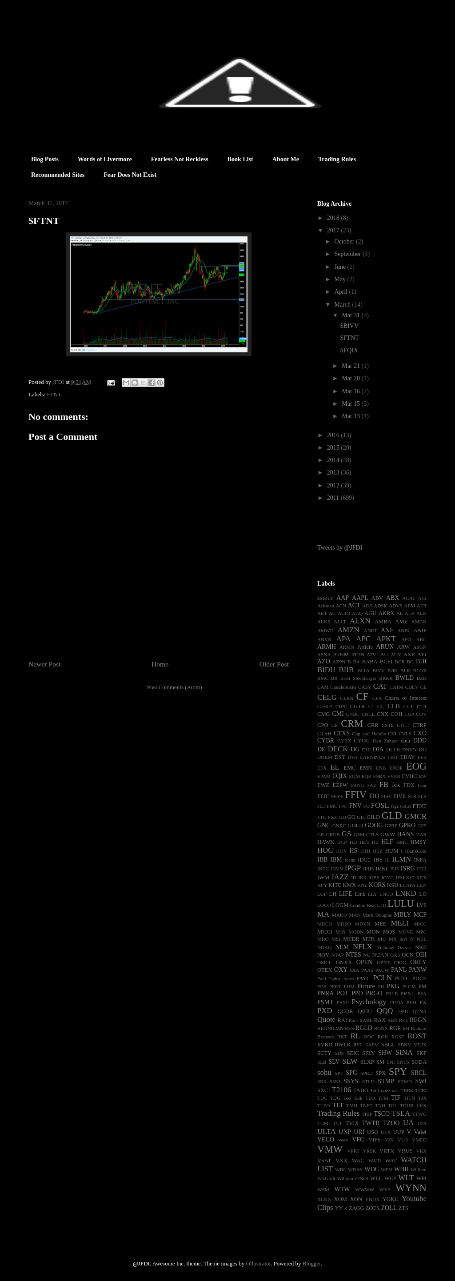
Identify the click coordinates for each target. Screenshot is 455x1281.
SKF (421, 1053)
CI (371, 706)
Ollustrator (258, 1263)
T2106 (341, 1089)
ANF (387, 630)
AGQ (357, 613)
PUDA (396, 1002)
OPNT (383, 962)
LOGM (340, 905)
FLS (422, 796)
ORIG (400, 962)
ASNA (324, 654)
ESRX (379, 776)
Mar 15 (351, 403)
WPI (421, 1178)
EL (334, 767)
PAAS (367, 970)
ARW (403, 647)
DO (423, 749)
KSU (392, 885)
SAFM (372, 1044)
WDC (371, 1169)
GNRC (339, 825)
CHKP (324, 706)
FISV (386, 796)
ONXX (344, 962)
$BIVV (349, 326)
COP (409, 714)
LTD (382, 905)
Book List (240, 159)
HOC (325, 850)
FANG (357, 785)
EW (423, 776)
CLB (394, 706)
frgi (394, 806)
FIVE (399, 796)
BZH (422, 678)
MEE (381, 924)
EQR (366, 776)
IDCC (364, 860)
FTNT (54, 394)
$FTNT (349, 338)
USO (372, 1132)
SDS (339, 1053)
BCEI (386, 661)
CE (423, 687)
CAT (380, 686)
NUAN (380, 955)
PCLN (382, 978)
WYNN (411, 1187)
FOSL (380, 805)
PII (381, 986)
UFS (422, 1123)
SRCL (419, 1072)
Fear (422, 785)
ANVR (324, 639)
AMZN (348, 630)
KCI (410, 877)
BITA (363, 670)
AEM (409, 605)
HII (375, 842)
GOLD (355, 825)
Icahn (349, 859)
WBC (340, 1169)
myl (403, 939)
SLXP (367, 1062)
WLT (406, 1177)
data (405, 741)
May (340, 279)
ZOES (372, 1208)
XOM (340, 1199)
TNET (366, 1105)
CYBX (344, 740)
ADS (367, 605)
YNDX (372, 1199)
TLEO (323, 1105)
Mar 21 (351, 366)
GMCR (416, 816)
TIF (395, 1097)
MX (393, 939)
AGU (370, 613)
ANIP (420, 630)
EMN (365, 768)
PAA (354, 970)
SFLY (368, 1053)
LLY (372, 894)
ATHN (357, 654)
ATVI (372, 654)
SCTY (324, 1053)
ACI (422, 598)
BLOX (420, 670)
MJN (340, 931)
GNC (324, 825)
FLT (321, 806)
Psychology (368, 1002)
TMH (351, 1105)
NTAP (337, 955)
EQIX (339, 776)
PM (423, 986)
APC (363, 639)
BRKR (385, 678)
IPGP (353, 868)
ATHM (341, 654)
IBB (322, 859)
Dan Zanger (385, 740)
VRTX (387, 1151)
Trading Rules (337, 159)
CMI (337, 713)
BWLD (404, 677)
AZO (323, 661)
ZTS (403, 1208)
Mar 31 (351, 315)
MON (373, 932)
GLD (392, 815)
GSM (359, 834)
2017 (334, 230)
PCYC (402, 978)
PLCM (408, 986)
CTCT (403, 725)
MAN (354, 915)
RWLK (343, 1045)
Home (160, 664)
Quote (326, 1019)
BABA (370, 661)
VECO (325, 1139)
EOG (416, 766)
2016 (334, 435)
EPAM (324, 776)
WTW (342, 1189)
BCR (400, 661)
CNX (383, 714)
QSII (403, 1011)
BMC (322, 678)
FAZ (371, 785)
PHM (349, 986)
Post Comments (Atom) (174, 687)
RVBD (324, 1045)
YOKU (391, 1199)
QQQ (385, 1010)
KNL (362, 885)
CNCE (368, 714)
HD (353, 842)
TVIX (352, 1123)
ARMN (347, 647)
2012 (334, 485)
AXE (409, 654)
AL (399, 613)
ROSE (397, 1036)
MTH (369, 939)
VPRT (353, 1150)
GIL (361, 817)
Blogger (312, 1263)
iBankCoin (416, 851)
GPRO (407, 825)
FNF (343, 806)
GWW (387, 834)
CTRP (420, 725)
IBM (336, 859)
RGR (395, 1028)
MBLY (402, 914)
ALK (421, 613)
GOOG (374, 825)
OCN (408, 955)
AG (332, 613)
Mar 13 (351, 416)
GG (351, 817)
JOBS (373, 877)
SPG (351, 1072)
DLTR (393, 749)
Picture (366, 986)
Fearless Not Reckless (179, 159)
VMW (330, 1149)
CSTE (388, 725)
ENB (381, 767)
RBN (392, 1020)
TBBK (407, 1090)
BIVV (378, 670)
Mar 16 (351, 391)
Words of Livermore (105, 159)
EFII (422, 757)
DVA (352, 757)
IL (387, 859)
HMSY (419, 842)
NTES (353, 954)
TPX (421, 1105)
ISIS (394, 868)
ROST (417, 1036)
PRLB (391, 993)
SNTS (403, 1062)
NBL (422, 939)
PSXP (343, 1002)
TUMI (323, 1123)
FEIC (323, 796)
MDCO (324, 923)
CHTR (357, 706)
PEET (335, 986)
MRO (323, 939)
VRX (421, 1150)
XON (356, 1199)
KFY (322, 885)
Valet (420, 1132)
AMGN (419, 621)
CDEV (411, 687)
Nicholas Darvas (393, 947)
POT (342, 993)
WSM (323, 1189)
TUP (337, 1123)
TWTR (371, 1123)
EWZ (323, 785)
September (348, 254)
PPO (357, 993)
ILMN (401, 859)
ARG (421, 639)
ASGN (420, 647)
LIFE (345, 893)
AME (401, 622)
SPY (398, 1071)
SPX (380, 1073)
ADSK (380, 605)
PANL (399, 969)
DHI (366, 749)
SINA (404, 1052)
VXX (341, 1160)
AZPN (338, 661)
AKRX (387, 613)
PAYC (363, 978)
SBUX (420, 1044)
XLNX (324, 1199)
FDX (409, 785)
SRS (321, 1081)
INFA (420, 860)
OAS (395, 955)
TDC (322, 1098)
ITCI (422, 868)
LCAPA (408, 885)
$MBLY (325, 598)
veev (343, 1139)
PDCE (419, 978)
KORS (377, 885)
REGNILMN (330, 1028)
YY (339, 1208)
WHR (401, 1169)
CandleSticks (343, 687)
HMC (402, 842)
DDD (420, 740)
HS (353, 850)
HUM (391, 851)
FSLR (405, 806)
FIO (374, 796)
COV (421, 714)
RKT (342, 1036)
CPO (322, 725)
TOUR (406, 1105)
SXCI (323, 1090)
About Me (285, 159)
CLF (408, 706)
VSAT (324, 1160)
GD (342, 817)
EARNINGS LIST (379, 757)
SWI (421, 1081)
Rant (353, 1020)
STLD (368, 1081)
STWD (405, 1081)
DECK (338, 749)
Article (365, 647)
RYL (358, 1044)
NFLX (362, 946)
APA (343, 639)
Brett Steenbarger (358, 678)
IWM (323, 877)
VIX (389, 1139)
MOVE (406, 931)
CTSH (324, 733)
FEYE (337, 796)
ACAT (408, 598)
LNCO (386, 894)
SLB (322, 1062)
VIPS (374, 1140)
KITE (334, 885)
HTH (365, 851)
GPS (422, 825)
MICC (420, 923)
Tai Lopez (380, 1090)
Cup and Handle (369, 733)
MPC (421, 931)
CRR (373, 725)
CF (362, 696)
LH (332, 894)
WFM (387, 1169)
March (343, 304)
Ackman (325, 605)
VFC (358, 1139)
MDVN (362, 923)
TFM (383, 1098)
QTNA (420, 1011)
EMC (350, 768)
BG (410, 661)
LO (423, 894)
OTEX (324, 970)
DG (355, 749)
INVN (337, 868)
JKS (362, 877)
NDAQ (324, 947)
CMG (323, 714)
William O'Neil (352, 1178)
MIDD (324, 932)
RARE (366, 1020)
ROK (383, 1036)
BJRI (392, 670)
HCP (342, 842)
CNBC (352, 714)
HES (364, 842)
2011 (334, 498)
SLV (333, 1061)
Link (360, 894)
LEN (422, 885)
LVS (421, 905)
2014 (334, 460)
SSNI (334, 1081)
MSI (335, 939)
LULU (400, 903)
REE (403, 1020)
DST (340, 757)
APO (406, 639)
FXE (332, 817)
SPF (339, 1073)
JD (353, 877)
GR (320, 834)
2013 (334, 472)
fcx (396, 785)
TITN (409, 1098)
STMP (386, 1081)
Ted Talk (353, 1098)
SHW (385, 1053)
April (341, 291)
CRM (352, 723)
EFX (322, 767)
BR (334, 678)
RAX (380, 1020)
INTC (323, 868)
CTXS (342, 733)
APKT (386, 639)
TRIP (367, 1114)
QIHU (365, 1011)
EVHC (409, 776)
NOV (323, 955)
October (345, 241)
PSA (422, 993)
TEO (370, 1098)
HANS (405, 834)
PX (423, 1002)
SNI (391, 1062)
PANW (418, 969)
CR (334, 725)
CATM (396, 687)
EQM (354, 776)
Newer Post (44, 664)
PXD (324, 1010)
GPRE (391, 825)
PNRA (325, 993)
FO (366, 806)
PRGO (374, 993)
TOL (393, 1105)
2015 (334, 447)
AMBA (383, 622)
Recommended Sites (57, 175)
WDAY (355, 1169)
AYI (422, 654)
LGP (322, 894)
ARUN (385, 646)
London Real (363, 905)
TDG (335, 1098)
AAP (342, 598)
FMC (332, 806)
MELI (400, 923)
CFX (377, 698)
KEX (421, 877)
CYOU (362, 741)
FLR (412, 796)
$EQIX (349, 350)
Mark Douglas (377, 915)
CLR (422, 706)
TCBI (421, 1090)
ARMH (326, 646)
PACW (382, 970)
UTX (386, 1132)
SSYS (350, 1081)
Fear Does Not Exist (130, 175)
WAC (358, 1160)
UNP (345, 1132)
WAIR (374, 1160)
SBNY (404, 1044)
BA (356, 661)
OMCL (324, 962)
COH (397, 714)
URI (359, 1132)
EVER (393, 776)
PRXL (407, 993)
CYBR (325, 740)
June (340, 266)
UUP (398, 1132)
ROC (369, 1036)
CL (380, 706)
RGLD (363, 1028)
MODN (355, 931)
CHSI (341, 706)
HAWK (325, 842)
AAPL (360, 598)
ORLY (418, 962)
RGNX (381, 1028)
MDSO (343, 923)
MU (382, 939)
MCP (420, 914)
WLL (376, 1178)
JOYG (387, 877)
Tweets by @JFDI (339, 547)
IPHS (368, 868)
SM (380, 1062)
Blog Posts (45, 159)
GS (346, 834)
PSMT (325, 1002)
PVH (411, 1002)
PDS (322, 986)
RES (349, 1028)
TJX (422, 1098)
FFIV (356, 794)
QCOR (345, 1011)
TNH (380, 1105)
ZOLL (389, 1208)
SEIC (353, 1053)
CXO (420, 733)
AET (322, 613)
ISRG (408, 868)
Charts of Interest (406, 698)
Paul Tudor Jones (335, 978)
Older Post (274, 664)
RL (355, 1036)
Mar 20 (351, 378)
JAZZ (339, 877)
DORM (324, 757)
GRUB (333, 834)
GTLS (372, 834)
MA (323, 914)
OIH (421, 954)
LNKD (405, 893)
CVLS (405, 733)
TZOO (391, 1123)
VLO (403, 1139)
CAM (323, 687)
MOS (389, 932)
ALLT (340, 621)
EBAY (407, 757)
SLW (349, 1061)
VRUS (405, 1151)
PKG (393, 986)
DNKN (409, 749)
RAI (342, 1020)
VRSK (369, 1150)
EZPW (339, 785)
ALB (410, 613)
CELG (327, 697)
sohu (324, 1072)
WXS (385, 1189)
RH (406, 1028)
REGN (418, 1020)
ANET (370, 630)
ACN (341, 605)
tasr (395, 1090)
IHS (378, 860)
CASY (364, 687)
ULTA (326, 1131)
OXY (340, 969)
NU (366, 955)
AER (422, 605)
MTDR (351, 939)
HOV (341, 851)
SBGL (388, 1045)
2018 (334, 218)
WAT (391, 1160)
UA (408, 1122)
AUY (396, 654)
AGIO (344, 613)
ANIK (403, 630)
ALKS (323, 621)
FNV (355, 805)
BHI (421, 661)
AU (384, 654)
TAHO (360, 1090)
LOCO (324, 905)
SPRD (366, 1073)
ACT (354, 605)
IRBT (381, 869)
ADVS (395, 605)
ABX (392, 598)
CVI (392, 733)
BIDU (326, 670)
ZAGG (356, 1208)
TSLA (400, 1113)
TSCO (382, 1113)
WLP (390, 1178)
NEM (342, 947)
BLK (405, 670)
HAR (421, 834)
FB (384, 784)
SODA (419, 1062)
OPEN (364, 962)
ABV (377, 598)
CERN (346, 698)
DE (321, 749)
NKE (421, 947)
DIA (378, 749)
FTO (322, 817)
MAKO (339, 915)
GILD (373, 817)
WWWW (364, 1189)
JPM (400, 877)
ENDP (396, 767)
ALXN (360, 621)
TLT (337, 1105)
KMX (349, 885)
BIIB (346, 670)
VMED (419, 1139)
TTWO (419, 1114)
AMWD (325, 630)
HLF (387, 841)
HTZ (378, 851)
